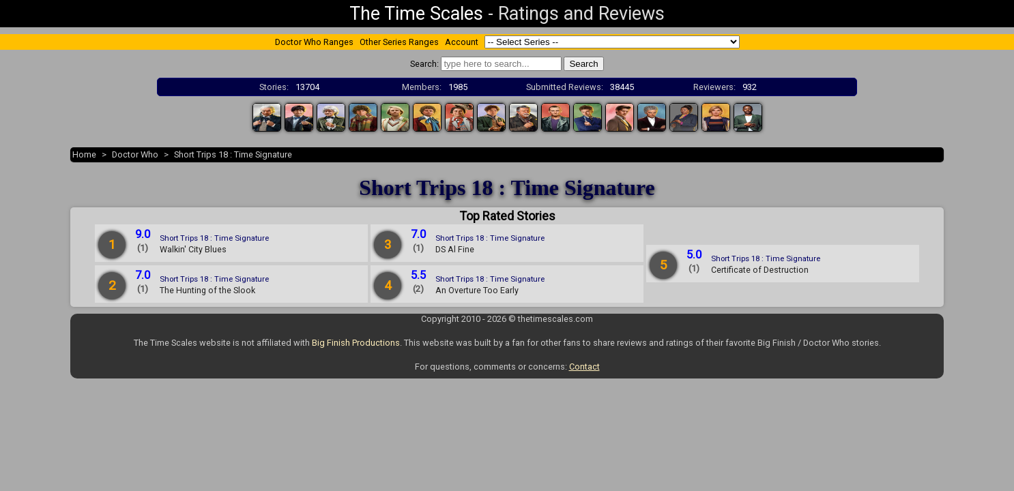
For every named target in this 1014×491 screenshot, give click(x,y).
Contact (584, 366)
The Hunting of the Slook (207, 290)
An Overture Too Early (477, 290)
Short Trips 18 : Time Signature (233, 154)
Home (84, 154)
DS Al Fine (454, 249)
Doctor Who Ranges (314, 42)
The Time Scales (416, 14)
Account (461, 42)
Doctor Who (135, 154)
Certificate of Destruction (760, 270)
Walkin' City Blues (193, 249)
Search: (424, 64)
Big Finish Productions (356, 343)
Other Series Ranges (399, 42)
